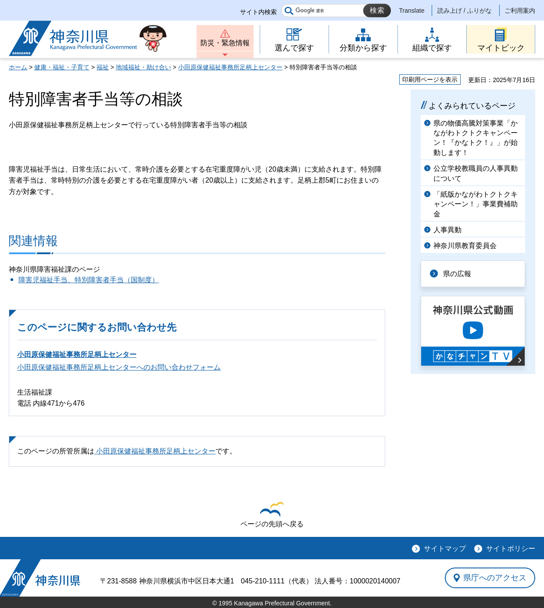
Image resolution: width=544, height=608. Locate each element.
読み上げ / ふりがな (464, 10)
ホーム (18, 67)
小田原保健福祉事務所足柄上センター (230, 67)
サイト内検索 (258, 11)
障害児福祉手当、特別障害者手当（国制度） (88, 280)
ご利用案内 (520, 10)
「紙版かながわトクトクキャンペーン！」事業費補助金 (475, 204)
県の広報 (457, 273)
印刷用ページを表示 (430, 79)
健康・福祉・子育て (61, 67)
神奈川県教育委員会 (465, 245)
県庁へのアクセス (494, 577)
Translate (412, 10)
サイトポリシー (510, 548)
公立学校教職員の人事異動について (475, 173)
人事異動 (447, 230)
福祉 (103, 67)
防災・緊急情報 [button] (225, 43)
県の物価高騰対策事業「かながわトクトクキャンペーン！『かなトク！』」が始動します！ (475, 137)
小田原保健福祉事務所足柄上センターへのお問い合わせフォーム (119, 367)
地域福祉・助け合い (143, 67)
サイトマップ (445, 548)
